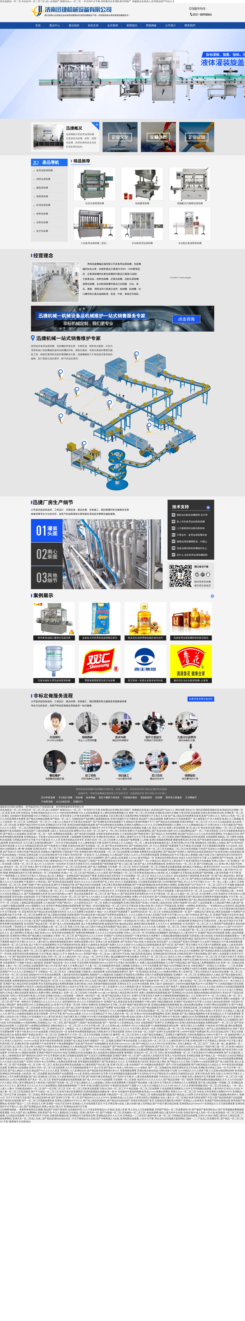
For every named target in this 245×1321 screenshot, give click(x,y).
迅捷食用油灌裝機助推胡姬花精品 (191, 638)
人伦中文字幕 (147, 1118)
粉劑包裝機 (42, 213)
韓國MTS (78, 801)
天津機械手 (191, 797)
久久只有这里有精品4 (94, 1109)
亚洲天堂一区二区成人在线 (27, 1118)
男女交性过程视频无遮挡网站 (170, 1118)
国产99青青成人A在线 (107, 1118)
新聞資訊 (132, 25)
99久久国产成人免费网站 (24, 1112)
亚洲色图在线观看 (129, 1118)
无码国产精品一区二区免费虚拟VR (173, 1109)
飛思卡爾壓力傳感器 (109, 797)
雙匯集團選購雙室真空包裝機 (100, 680)
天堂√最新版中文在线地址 (16, 1121)
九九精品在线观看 (15, 1115)
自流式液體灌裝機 (94, 203)
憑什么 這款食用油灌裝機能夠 (192, 555)
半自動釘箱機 (65, 797)
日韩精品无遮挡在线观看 (184, 1115)
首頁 (38, 25)
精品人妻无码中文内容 (171, 1112)
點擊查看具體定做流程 (201, 699)
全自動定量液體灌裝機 (190, 243)
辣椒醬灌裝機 (142, 203)
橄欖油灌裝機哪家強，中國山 (192, 541)
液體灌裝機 (42, 196)
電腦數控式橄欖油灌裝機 (190, 203)
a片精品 (110, 1109)
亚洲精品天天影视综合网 (82, 1115)
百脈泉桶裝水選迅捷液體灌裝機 (54, 680)
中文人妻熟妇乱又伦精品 (66, 1112)
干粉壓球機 (47, 801)
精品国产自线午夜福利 (55, 1109)
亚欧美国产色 (45, 1112)
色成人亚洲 (121, 1109)
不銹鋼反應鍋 (130, 797)
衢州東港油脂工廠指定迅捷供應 (54, 638)
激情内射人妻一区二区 (159, 1115)
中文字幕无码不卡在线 (37, 1115)
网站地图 (180, 810)
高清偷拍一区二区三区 (133, 1112)
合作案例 (112, 25)
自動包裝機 (42, 222)
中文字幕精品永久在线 (83, 1118)
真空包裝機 (42, 231)
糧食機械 (90, 797)
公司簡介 (170, 25)
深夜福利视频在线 (59, 1115)
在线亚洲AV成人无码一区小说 (199, 1112)
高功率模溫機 (48, 797)
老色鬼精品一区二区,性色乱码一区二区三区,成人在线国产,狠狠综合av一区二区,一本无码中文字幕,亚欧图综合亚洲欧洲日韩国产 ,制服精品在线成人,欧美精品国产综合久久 (87, 1)
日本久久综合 (205, 1115)
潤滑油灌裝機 (43, 179)
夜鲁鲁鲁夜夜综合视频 (31, 1109)
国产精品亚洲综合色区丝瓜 (56, 1118)
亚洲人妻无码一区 (89, 1112)
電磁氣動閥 (146, 797)
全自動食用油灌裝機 (142, 243)
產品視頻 (74, 25)
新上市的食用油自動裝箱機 (191, 521)
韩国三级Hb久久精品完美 (226, 1115)
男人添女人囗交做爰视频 (141, 1109)
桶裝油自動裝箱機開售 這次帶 (192, 515)
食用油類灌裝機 (44, 170)
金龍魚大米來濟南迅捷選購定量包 (99, 638)
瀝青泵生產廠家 (174, 797)
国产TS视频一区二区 (110, 1112)
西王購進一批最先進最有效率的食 (145, 680)
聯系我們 (190, 25)
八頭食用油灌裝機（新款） (95, 243)
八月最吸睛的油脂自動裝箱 (191, 528)
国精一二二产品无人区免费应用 (203, 1118)
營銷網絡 (151, 25)
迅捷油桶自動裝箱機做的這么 (192, 548)
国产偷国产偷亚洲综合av (204, 1109)
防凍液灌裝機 (43, 205)
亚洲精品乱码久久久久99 (109, 1115)
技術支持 (93, 25)
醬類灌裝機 (42, 188)
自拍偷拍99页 (75, 1109)
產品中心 (54, 25)
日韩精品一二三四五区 (134, 1115)
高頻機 (158, 797)
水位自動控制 (63, 801)
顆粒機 (79, 797)
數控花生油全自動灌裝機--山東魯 (191, 680)
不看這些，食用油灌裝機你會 (192, 535)
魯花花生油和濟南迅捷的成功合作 (145, 638)
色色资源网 (152, 1112)
